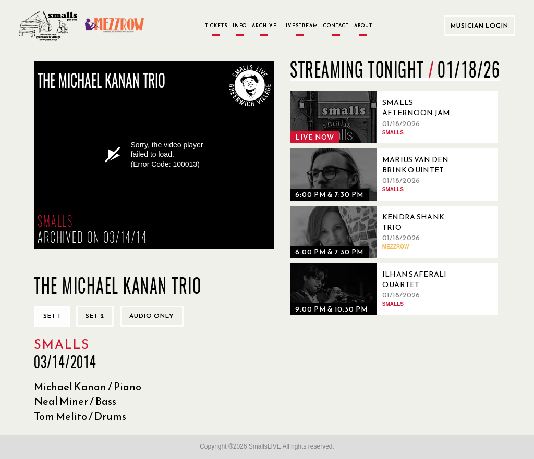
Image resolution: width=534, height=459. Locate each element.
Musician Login (479, 25)
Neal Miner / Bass (75, 401)
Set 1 (51, 315)
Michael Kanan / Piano (87, 386)
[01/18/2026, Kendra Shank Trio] (378, 232)
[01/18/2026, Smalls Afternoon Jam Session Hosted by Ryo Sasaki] (378, 117)
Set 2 (95, 315)
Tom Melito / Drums (80, 416)
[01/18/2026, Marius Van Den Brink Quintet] (378, 174)
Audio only (151, 315)
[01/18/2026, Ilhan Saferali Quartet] (378, 289)
